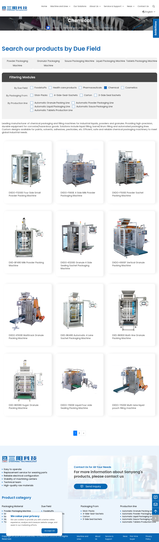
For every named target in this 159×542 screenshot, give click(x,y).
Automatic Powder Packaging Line (95, 102)
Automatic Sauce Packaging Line (94, 106)
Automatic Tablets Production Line (54, 110)
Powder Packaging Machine (17, 63)
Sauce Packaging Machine (79, 61)
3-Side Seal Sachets (109, 95)
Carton (88, 95)
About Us (94, 6)
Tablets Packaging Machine (141, 61)
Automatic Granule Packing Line (52, 102)
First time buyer (134, 537)
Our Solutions (80, 6)
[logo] (15, 8)
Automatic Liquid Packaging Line (52, 106)
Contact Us (143, 6)
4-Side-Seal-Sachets (66, 95)
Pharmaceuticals (92, 87)
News (129, 6)
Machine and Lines (59, 6)
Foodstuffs (41, 87)
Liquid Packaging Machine (110, 61)
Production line (128, 506)
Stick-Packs (41, 95)
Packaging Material (12, 506)
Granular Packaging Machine (48, 63)
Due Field (93, 27)
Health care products (65, 87)
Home (44, 6)
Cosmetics (131, 87)
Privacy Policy (149, 537)
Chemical (107, 27)
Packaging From (90, 506)
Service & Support (112, 6)
